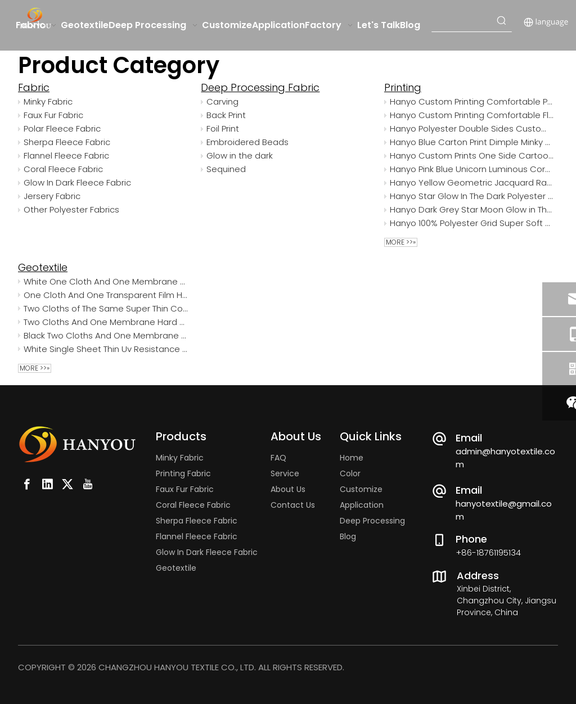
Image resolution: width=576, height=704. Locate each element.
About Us (288, 489)
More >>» (401, 242)
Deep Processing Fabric (260, 87)
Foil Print (222, 128)
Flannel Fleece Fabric (66, 155)
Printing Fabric (183, 473)
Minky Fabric (48, 101)
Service (285, 473)
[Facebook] (27, 484)
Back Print (226, 115)
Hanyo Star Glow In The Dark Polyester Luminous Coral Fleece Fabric (472, 196)
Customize (361, 489)
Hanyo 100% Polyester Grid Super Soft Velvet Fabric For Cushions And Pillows (472, 223)
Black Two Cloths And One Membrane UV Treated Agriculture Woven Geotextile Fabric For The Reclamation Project (105, 335)
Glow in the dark (239, 155)
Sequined (226, 169)
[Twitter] (67, 484)
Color (350, 473)
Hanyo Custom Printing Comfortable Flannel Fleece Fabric (472, 115)
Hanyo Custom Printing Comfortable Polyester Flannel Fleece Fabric (472, 101)
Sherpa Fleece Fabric (67, 142)
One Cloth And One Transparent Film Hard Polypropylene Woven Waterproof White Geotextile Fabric (105, 295)
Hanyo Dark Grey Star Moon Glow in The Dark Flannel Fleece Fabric (472, 209)
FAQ (278, 457)
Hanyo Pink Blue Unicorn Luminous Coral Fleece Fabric (472, 169)
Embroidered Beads (247, 142)
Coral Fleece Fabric (63, 169)
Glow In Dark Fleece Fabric (77, 182)
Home (351, 457)
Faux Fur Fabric (53, 115)
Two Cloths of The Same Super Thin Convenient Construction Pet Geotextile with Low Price (105, 308)
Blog (348, 536)
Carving (222, 101)
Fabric (34, 87)
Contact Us (293, 505)
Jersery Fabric (52, 196)
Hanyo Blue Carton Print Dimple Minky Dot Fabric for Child (472, 142)
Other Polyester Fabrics (71, 209)
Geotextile (43, 267)
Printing (402, 87)
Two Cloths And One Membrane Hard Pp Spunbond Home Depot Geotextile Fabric (105, 322)
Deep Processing (372, 520)
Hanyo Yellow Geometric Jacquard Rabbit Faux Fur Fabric (472, 182)
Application (362, 505)
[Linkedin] (47, 484)
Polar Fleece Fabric (62, 128)
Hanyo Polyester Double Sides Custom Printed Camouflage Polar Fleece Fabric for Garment (472, 128)
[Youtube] (88, 484)
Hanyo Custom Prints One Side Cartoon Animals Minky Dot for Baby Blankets (472, 155)
